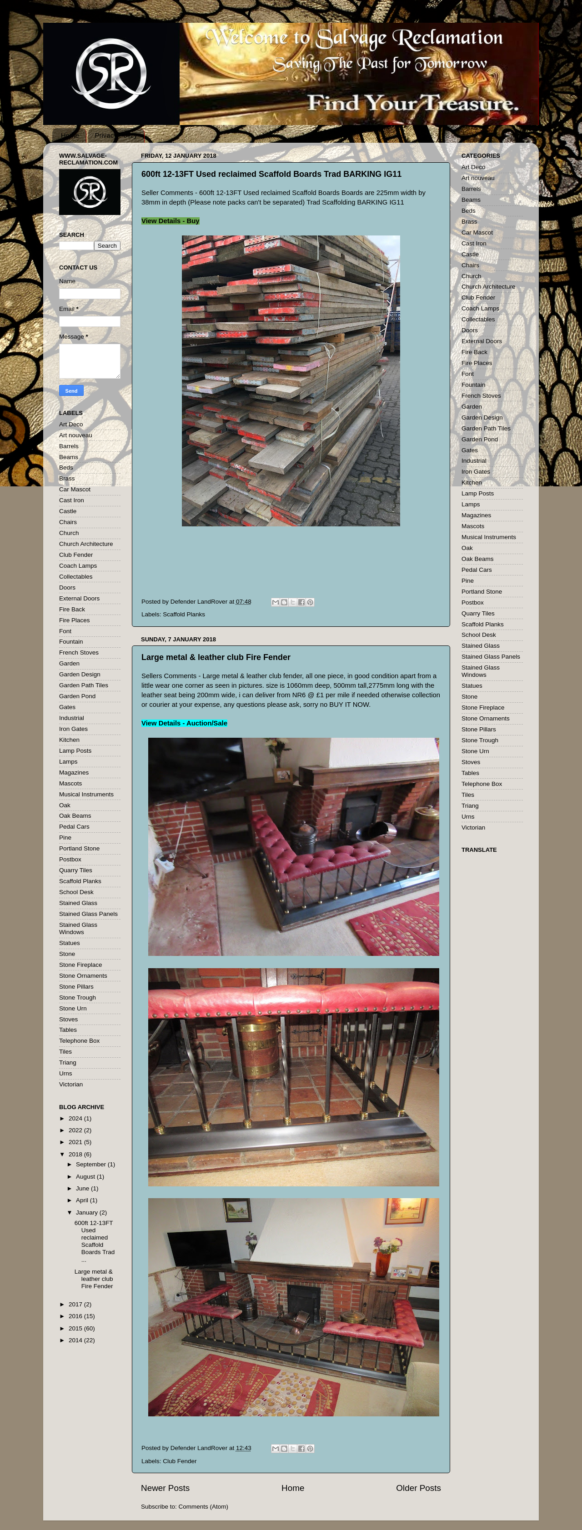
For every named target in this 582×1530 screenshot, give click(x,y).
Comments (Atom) (204, 1506)
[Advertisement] (300, 568)
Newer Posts (165, 1488)
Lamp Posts (75, 750)
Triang (67, 1062)
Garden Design (79, 674)
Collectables (76, 576)
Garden (69, 663)
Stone (67, 953)
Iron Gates (73, 728)
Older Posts (418, 1488)
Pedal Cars (74, 826)
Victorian (71, 1084)
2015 (76, 1328)
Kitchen (69, 739)
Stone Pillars (76, 986)
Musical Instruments (86, 794)
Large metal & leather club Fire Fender (216, 657)
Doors (67, 587)
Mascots (70, 783)
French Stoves (79, 652)
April (83, 1200)
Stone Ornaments (83, 975)
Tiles (65, 1051)
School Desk (76, 892)
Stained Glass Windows (78, 928)
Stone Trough (77, 997)
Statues (69, 943)
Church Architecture (86, 543)
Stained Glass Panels (88, 913)
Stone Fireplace (80, 964)
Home (70, 135)
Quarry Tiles (75, 870)
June (83, 1188)
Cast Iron (71, 500)
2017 (76, 1304)
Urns (65, 1073)
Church (69, 533)
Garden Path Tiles (83, 685)
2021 (76, 1142)
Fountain (71, 641)
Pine (65, 837)
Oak (64, 805)
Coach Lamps (78, 565)
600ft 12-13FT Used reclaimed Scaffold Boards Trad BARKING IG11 (271, 174)
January (88, 1212)
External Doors (79, 598)
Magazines (74, 772)
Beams (68, 457)
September (92, 1164)
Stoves (68, 1019)
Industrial (71, 718)
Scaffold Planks (184, 614)
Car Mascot (74, 489)
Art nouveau (75, 435)
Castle (67, 511)
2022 (76, 1130)
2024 (76, 1118)
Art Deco (71, 424)
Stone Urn (73, 1008)
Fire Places (74, 620)
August (86, 1176)
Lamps (68, 761)
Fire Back (72, 609)
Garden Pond (77, 696)
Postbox (70, 859)
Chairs (68, 522)
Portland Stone (79, 848)
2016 (76, 1316)
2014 (76, 1340)
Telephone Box (79, 1040)
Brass (67, 478)
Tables (68, 1029)
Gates (67, 707)
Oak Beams (75, 815)
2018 (76, 1154)
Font (65, 631)
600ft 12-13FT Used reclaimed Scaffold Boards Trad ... (95, 1241)
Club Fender (179, 1461)
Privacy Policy (116, 135)
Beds (66, 467)
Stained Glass (78, 903)
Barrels (69, 446)
